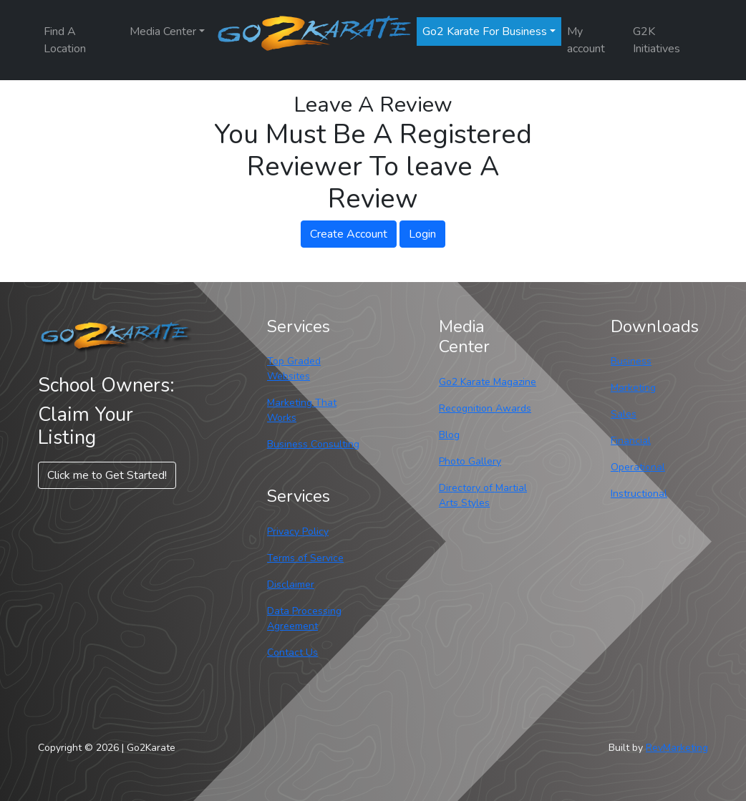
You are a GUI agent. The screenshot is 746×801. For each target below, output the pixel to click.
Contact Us (292, 652)
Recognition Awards (485, 408)
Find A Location (65, 40)
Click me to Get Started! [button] (107, 475)
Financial (631, 440)
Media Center (163, 31)
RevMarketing (677, 747)
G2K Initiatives (656, 40)
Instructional (639, 493)
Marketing (633, 387)
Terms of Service (305, 558)
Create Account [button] (348, 234)
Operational (638, 467)
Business (631, 361)
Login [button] (422, 234)
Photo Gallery (470, 461)
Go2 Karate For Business (484, 31)
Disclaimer (290, 584)
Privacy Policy (298, 531)
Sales (623, 414)
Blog (449, 435)
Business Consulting (313, 444)
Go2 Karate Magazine (487, 382)
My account (586, 40)
